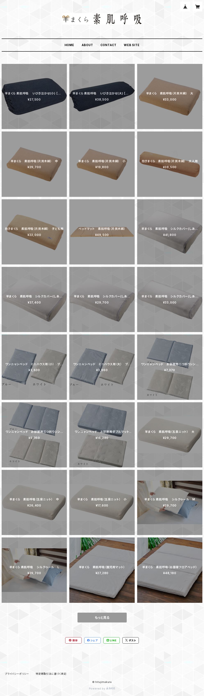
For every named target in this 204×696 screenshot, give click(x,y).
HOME (69, 45)
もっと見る (102, 618)
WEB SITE (131, 45)
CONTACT (108, 45)
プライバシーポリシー (17, 673)
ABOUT (87, 45)
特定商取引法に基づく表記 (51, 673)
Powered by (102, 688)
